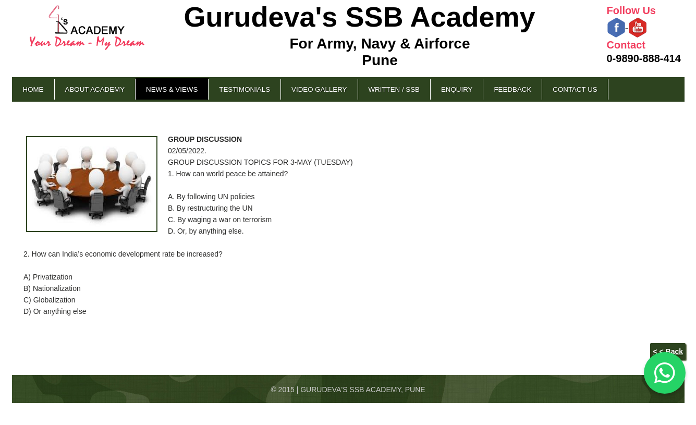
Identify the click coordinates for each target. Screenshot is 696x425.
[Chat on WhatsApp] (665, 373)
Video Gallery (319, 89)
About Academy (95, 89)
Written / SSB (394, 89)
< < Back (668, 351)
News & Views (172, 89)
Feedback (512, 89)
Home (33, 89)
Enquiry (456, 89)
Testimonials (244, 89)
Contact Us (575, 89)
